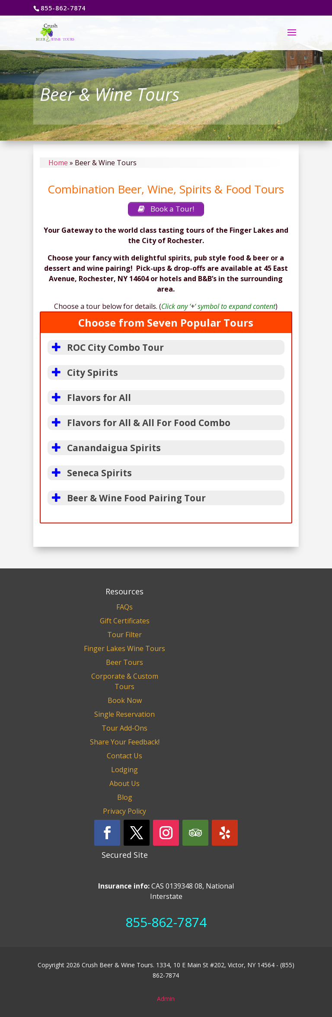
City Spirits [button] (83, 372)
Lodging (124, 769)
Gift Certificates (125, 621)
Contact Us (124, 755)
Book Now (125, 700)
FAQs (124, 607)
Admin (166, 999)
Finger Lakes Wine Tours (124, 648)
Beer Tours (124, 662)
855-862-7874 (166, 922)
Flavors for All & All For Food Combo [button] (139, 423)
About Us (124, 783)
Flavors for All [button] (89, 397)
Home (58, 162)
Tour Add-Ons (124, 728)
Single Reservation (124, 714)
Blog (124, 797)
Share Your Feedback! (125, 742)
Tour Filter (124, 634)
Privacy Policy (124, 811)
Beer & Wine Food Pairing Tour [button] (127, 498)
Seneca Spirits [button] (90, 473)
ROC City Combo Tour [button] (106, 347)
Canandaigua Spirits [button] (104, 448)
